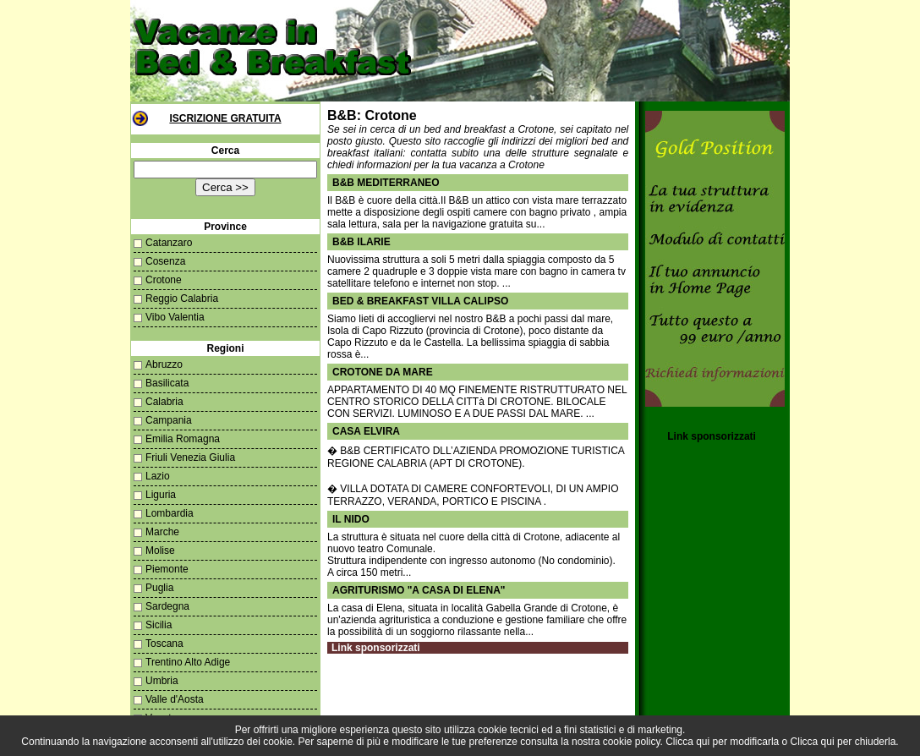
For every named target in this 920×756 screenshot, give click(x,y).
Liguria (160, 495)
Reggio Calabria (181, 298)
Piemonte (167, 569)
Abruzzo (164, 364)
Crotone (163, 280)
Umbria (161, 681)
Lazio (157, 476)
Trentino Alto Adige (187, 662)
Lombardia (169, 513)
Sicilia (158, 625)
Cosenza (165, 261)
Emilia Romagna (182, 439)
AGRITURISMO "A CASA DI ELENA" (419, 590)
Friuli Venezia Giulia (190, 457)
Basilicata (167, 383)
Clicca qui (687, 742)
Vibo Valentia (175, 317)
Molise (160, 550)
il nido (351, 519)
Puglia (159, 588)
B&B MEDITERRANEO (386, 183)
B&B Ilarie (361, 242)
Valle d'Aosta (174, 699)
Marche (162, 532)
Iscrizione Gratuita (225, 118)
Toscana (164, 643)
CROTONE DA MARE (382, 372)
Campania (168, 420)
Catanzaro (168, 243)
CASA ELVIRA (366, 431)
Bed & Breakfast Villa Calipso (420, 301)
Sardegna (167, 606)
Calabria (164, 402)
